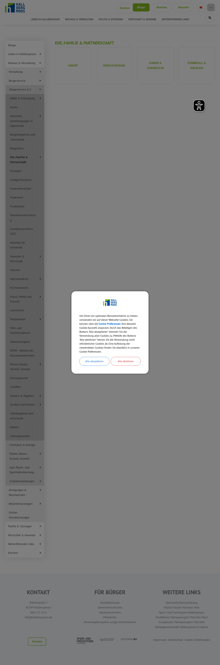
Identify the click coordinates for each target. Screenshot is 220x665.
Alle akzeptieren (94, 361)
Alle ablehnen (126, 361)
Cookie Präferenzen (110, 323)
